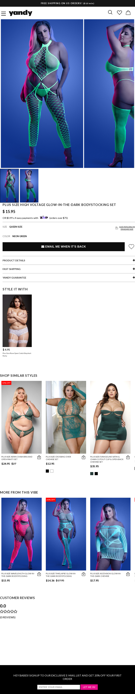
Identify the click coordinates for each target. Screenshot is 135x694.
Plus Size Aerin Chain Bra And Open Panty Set (16, 458)
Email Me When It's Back (63, 246)
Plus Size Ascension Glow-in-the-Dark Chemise (105, 574)
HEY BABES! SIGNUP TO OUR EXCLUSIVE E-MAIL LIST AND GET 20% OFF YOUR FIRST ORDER (67, 677)
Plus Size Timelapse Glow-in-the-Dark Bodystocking (61, 574)
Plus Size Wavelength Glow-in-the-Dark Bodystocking (18, 574)
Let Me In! (89, 687)
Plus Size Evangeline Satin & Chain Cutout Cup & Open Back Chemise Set (107, 459)
